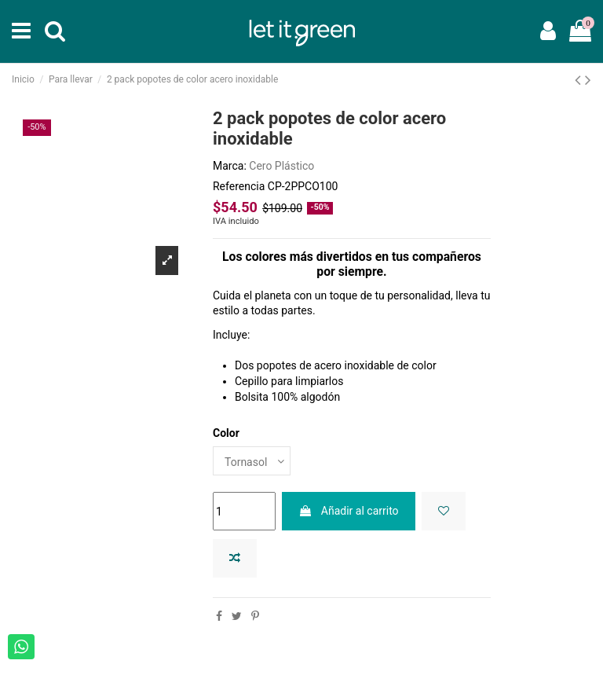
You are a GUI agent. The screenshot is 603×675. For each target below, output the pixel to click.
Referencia (239, 186)
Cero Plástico (281, 166)
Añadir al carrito (348, 510)
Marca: (230, 166)
